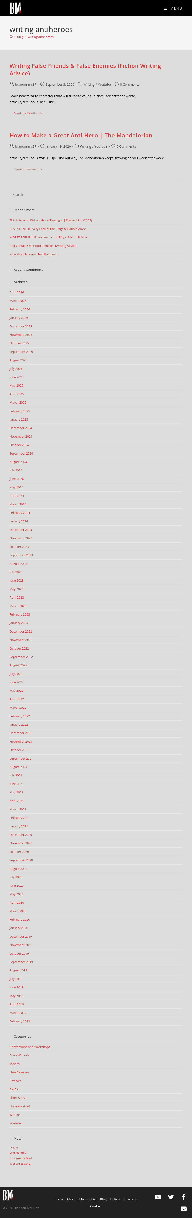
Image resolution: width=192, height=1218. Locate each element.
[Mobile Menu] (173, 8)
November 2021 (21, 741)
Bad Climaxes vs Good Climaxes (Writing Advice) (43, 246)
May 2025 (16, 385)
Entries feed (18, 1152)
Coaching (130, 1199)
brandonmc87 (25, 84)
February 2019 (20, 1021)
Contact (96, 1206)
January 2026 (19, 318)
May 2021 (16, 792)
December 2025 (21, 326)
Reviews (15, 1081)
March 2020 (18, 911)
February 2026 (20, 309)
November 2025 (21, 335)
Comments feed (21, 1158)
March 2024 (18, 504)
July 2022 (16, 674)
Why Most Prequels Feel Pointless (33, 254)
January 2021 (19, 826)
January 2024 (19, 521)
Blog (103, 1199)
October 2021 (19, 750)
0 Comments (130, 84)
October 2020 (19, 852)
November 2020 (21, 843)
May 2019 (16, 996)
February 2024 (20, 512)
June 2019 (17, 987)
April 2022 (17, 699)
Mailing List (88, 1199)
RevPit (14, 1089)
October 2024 (19, 445)
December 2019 (21, 936)
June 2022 (17, 682)
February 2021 (20, 818)
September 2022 (21, 657)
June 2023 (17, 580)
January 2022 (19, 724)
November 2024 (21, 436)
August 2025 (18, 360)
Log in (14, 1147)
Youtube (104, 84)
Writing (89, 84)
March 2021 (18, 809)
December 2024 (21, 428)
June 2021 (17, 784)
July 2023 (16, 572)
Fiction (115, 1199)
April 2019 (17, 1004)
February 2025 (20, 411)
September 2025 (21, 352)
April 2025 (17, 394)
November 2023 (21, 538)
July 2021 (16, 775)
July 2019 (16, 979)
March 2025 (18, 402)
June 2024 (17, 479)
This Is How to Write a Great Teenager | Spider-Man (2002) (51, 220)
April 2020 (17, 902)
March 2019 (18, 1012)
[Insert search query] (96, 194)
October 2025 (19, 343)
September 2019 (21, 962)
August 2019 (18, 970)
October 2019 (19, 953)
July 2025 (16, 369)
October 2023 (19, 546)
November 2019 (21, 945)
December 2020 (21, 835)
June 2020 (17, 885)
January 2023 (19, 623)
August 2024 (18, 462)
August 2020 (18, 869)
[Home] (11, 37)
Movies (15, 1064)
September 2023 (21, 555)
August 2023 (18, 563)
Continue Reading (30, 112)
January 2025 (19, 419)
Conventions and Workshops (30, 1047)
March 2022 (18, 707)
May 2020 (16, 894)
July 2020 (16, 877)
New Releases (19, 1072)
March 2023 (18, 606)
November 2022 (21, 640)
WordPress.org (20, 1163)
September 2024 (21, 453)
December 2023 (21, 529)
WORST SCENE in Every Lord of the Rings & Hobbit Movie (49, 237)
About (71, 1199)
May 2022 (16, 690)
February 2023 (20, 614)
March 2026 (18, 301)
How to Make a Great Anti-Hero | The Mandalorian (81, 135)
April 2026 (17, 292)
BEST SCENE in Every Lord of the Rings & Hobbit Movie (48, 229)
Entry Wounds (19, 1055)
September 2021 (21, 758)
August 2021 (18, 767)
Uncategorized (20, 1106)
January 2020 (19, 928)
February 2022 (20, 716)
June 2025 (17, 377)
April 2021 (17, 801)
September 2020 (21, 860)
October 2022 (19, 648)
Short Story (17, 1098)
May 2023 (16, 589)
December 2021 (21, 733)
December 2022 (21, 631)
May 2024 (16, 487)
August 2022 (18, 665)
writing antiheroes (41, 37)
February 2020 (20, 919)
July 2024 (16, 470)
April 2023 (17, 597)
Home (59, 1199)
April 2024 (17, 495)
